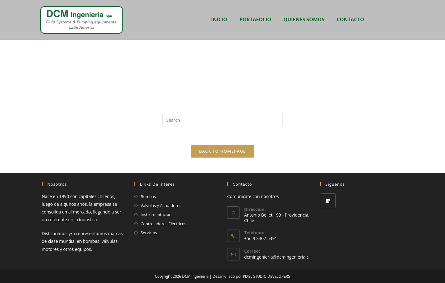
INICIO (219, 19)
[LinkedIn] (328, 200)
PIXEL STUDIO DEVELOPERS (266, 276)
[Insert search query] (222, 120)
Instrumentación (156, 214)
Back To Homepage (222, 151)
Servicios (149, 232)
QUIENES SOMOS (303, 19)
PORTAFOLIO (255, 19)
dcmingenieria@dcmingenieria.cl (277, 257)
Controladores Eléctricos (163, 223)
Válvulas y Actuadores (161, 205)
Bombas (148, 196)
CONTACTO (350, 19)
